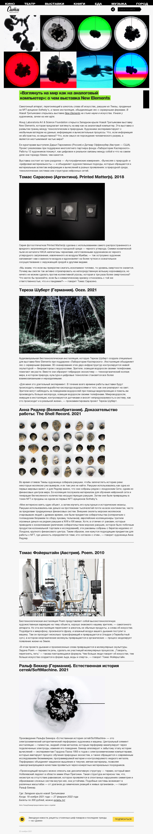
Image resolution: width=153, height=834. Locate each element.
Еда (98, 3)
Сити (13, 9)
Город (142, 3)
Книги (79, 3)
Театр (29, 3)
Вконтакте (146, 99)
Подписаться (123, 819)
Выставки (54, 3)
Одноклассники (146, 105)
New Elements (72, 113)
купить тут (59, 800)
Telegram (146, 93)
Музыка (119, 3)
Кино (10, 3)
